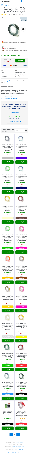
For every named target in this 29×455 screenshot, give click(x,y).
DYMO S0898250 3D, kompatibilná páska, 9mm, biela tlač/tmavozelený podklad (7, 178)
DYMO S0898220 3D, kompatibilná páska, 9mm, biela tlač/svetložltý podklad (7, 208)
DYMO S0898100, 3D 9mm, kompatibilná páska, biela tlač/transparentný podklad (7, 326)
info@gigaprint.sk (14, 121)
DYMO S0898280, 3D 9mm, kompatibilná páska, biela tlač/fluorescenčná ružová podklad (21, 238)
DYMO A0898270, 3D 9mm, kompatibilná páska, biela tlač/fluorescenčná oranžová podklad (7, 268)
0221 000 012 (14, 116)
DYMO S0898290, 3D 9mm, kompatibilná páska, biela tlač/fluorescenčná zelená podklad (7, 238)
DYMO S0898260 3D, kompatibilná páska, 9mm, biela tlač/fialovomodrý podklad (21, 147)
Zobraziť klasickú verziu (14, 452)
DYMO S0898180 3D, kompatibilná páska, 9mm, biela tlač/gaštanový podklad (21, 208)
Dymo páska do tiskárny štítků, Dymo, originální (7, 412)
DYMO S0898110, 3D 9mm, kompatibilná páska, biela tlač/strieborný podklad (7, 147)
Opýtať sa (14, 112)
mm (26, 130)
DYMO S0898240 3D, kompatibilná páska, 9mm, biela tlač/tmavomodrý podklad (21, 178)
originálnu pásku (11, 81)
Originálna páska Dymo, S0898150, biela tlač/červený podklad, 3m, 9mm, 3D (21, 414)
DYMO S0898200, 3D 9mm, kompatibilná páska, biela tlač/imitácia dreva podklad (21, 268)
